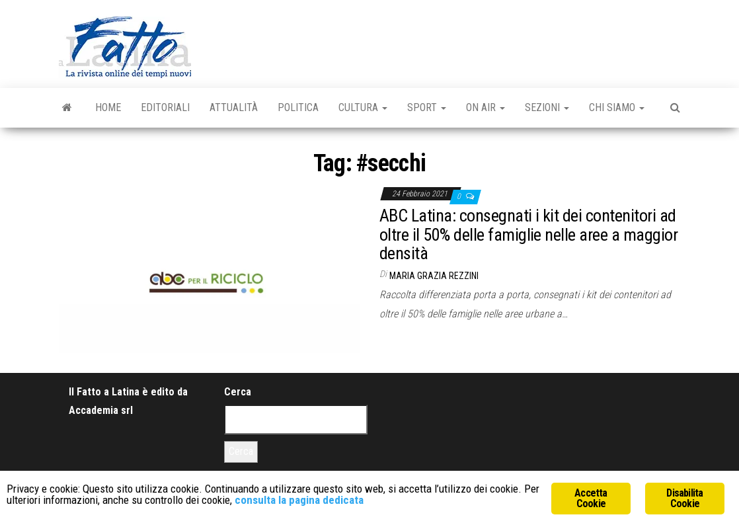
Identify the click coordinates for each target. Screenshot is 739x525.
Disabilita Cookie (684, 498)
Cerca (237, 391)
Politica (298, 107)
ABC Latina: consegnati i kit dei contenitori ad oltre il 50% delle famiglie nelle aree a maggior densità (528, 234)
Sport (426, 107)
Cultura (362, 107)
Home (108, 107)
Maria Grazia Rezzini (434, 275)
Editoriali (165, 107)
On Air (485, 107)
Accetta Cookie (590, 498)
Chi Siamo (616, 107)
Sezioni (547, 107)
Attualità (234, 107)
